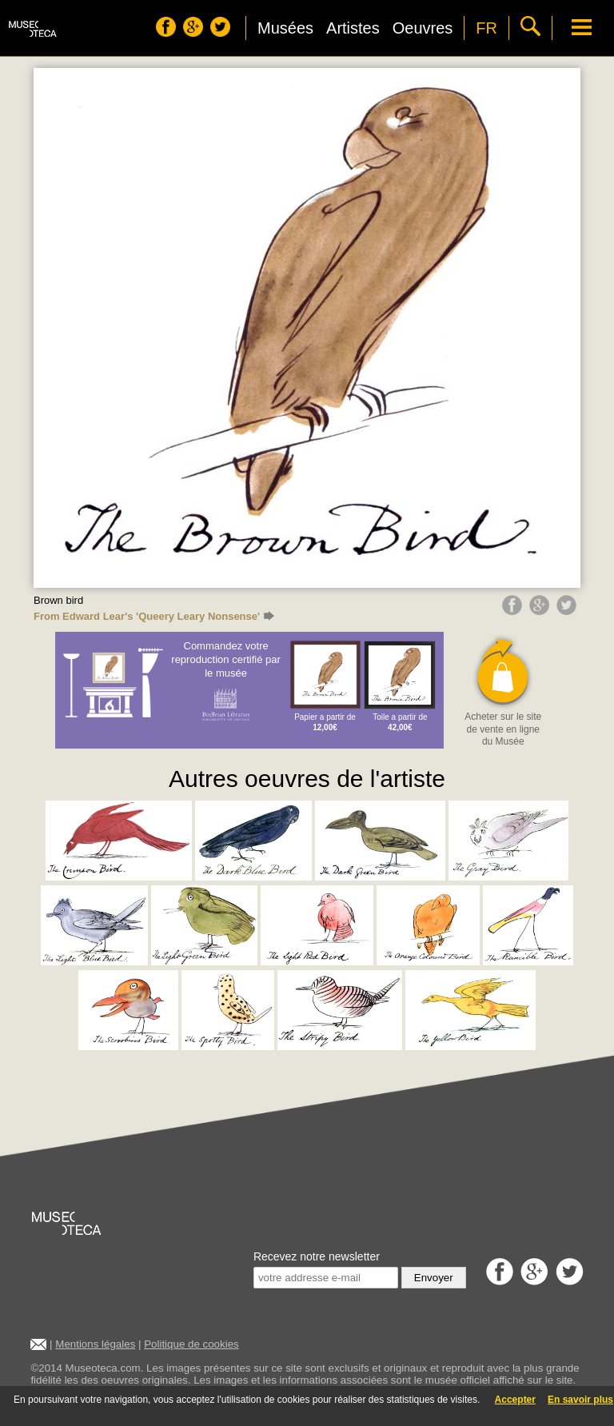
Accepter (515, 1399)
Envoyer (433, 1278)
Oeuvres (423, 28)
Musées (285, 28)
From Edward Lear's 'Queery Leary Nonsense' (154, 616)
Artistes (353, 28)
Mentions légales (95, 1344)
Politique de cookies (191, 1344)
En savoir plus (580, 1399)
